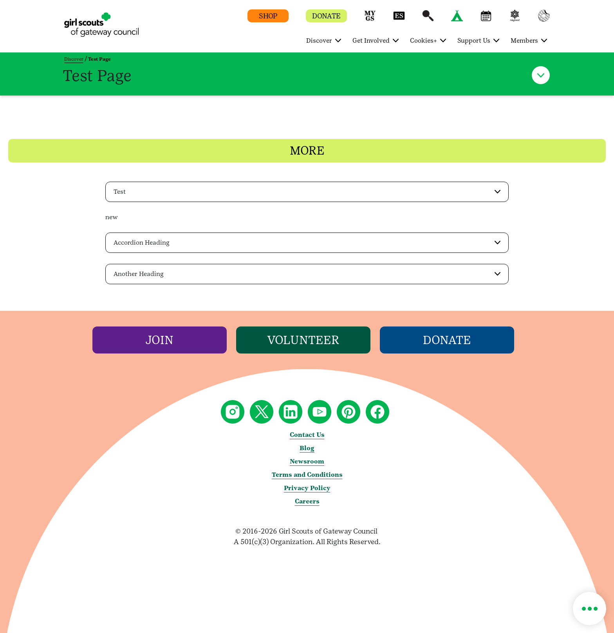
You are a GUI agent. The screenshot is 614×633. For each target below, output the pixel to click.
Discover (73, 59)
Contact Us (307, 434)
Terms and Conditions (307, 474)
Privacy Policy (307, 487)
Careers (307, 501)
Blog (307, 447)
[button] (370, 19)
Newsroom (307, 461)
